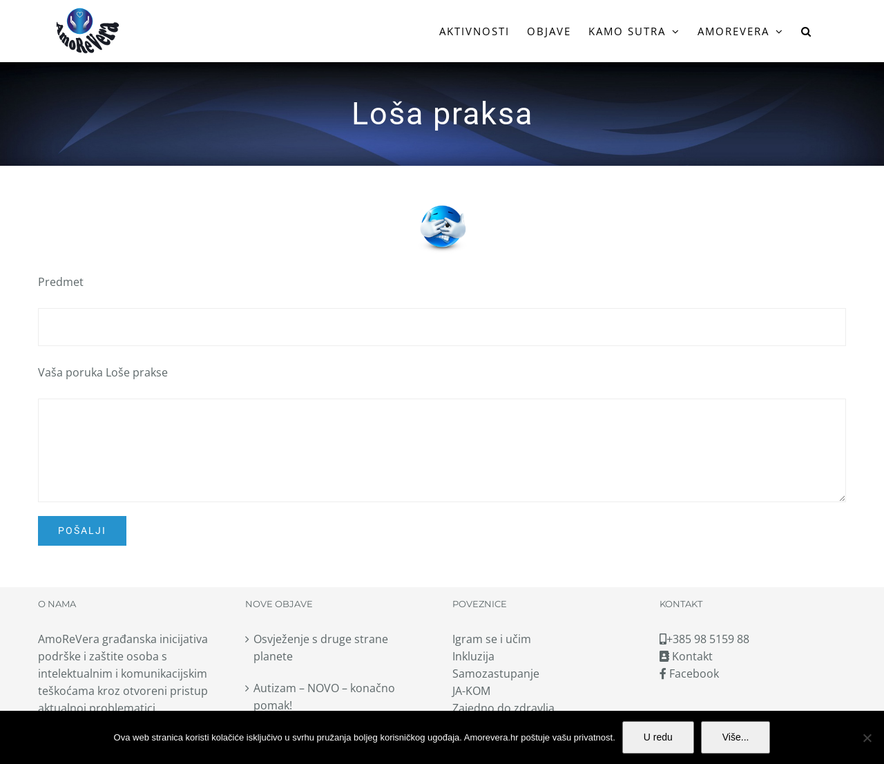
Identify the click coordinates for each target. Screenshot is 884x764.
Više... (735, 737)
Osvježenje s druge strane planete (320, 647)
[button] (806, 31)
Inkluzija (473, 656)
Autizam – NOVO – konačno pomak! (324, 696)
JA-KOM (471, 690)
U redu (658, 737)
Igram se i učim (491, 639)
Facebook (689, 673)
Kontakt (686, 656)
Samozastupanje (495, 673)
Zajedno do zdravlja (503, 708)
